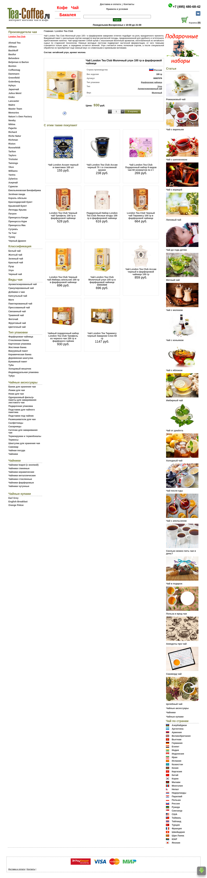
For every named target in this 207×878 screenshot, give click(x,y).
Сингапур (177, 810)
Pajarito (12, 128)
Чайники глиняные (19, 468)
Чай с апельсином (176, 521)
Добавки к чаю (16, 292)
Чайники (13, 454)
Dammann (13, 74)
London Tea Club (64, 31)
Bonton (12, 66)
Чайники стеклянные (20, 479)
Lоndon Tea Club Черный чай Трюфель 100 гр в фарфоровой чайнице (63, 215)
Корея (175, 778)
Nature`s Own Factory (20, 116)
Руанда (176, 807)
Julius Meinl (14, 93)
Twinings (13, 163)
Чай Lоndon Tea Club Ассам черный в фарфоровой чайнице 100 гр (140, 272)
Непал (175, 789)
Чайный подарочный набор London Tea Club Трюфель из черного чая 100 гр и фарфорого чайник (63, 337)
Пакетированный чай (20, 303)
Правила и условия (117, 9)
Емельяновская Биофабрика (24, 190)
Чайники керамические (21, 472)
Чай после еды (174, 490)
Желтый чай (15, 254)
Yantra (11, 174)
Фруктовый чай (17, 323)
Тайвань (176, 817)
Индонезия (178, 753)
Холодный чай (174, 460)
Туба (11, 365)
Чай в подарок (174, 583)
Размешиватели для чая (22, 419)
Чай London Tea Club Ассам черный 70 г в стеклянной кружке (102, 167)
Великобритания (181, 736)
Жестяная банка (17, 347)
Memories (13, 112)
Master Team (15, 108)
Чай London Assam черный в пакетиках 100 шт (63, 166)
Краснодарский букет (20, 202)
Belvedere (13, 58)
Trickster (13, 159)
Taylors (12, 155)
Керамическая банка (19, 354)
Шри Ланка (178, 835)
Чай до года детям (176, 250)
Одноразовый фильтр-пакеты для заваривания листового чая (22, 400)
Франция (177, 828)
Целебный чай (174, 704)
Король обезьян (17, 198)
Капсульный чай (17, 296)
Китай (175, 775)
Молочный (157, 93)
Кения (175, 768)
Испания (176, 761)
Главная (48, 31)
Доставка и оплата (110, 4)
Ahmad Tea (14, 42)
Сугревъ (13, 229)
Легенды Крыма (17, 209)
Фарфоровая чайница (20, 336)
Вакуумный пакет (18, 351)
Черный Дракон (17, 241)
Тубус (11, 376)
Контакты (129, 4)
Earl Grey (13, 498)
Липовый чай (173, 219)
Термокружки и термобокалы (24, 436)
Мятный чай (173, 280)
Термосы (13, 439)
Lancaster (13, 101)
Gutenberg (14, 81)
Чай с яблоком (174, 370)
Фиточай (13, 319)
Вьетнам (176, 739)
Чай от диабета (174, 430)
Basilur (12, 54)
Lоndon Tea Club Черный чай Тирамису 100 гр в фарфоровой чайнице (141, 215)
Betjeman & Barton (18, 62)
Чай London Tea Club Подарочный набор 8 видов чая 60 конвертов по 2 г (141, 167)
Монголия (177, 785)
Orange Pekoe (16, 505)
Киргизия (177, 771)
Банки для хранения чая (22, 386)
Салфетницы (15, 423)
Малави (176, 782)
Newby (12, 120)
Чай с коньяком (175, 340)
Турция (176, 825)
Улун (11, 270)
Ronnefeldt (14, 147)
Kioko (11, 97)
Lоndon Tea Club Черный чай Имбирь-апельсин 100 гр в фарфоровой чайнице (63, 280)
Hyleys (12, 85)
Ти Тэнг (12, 233)
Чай (75, 7)
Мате (11, 299)
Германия (177, 743)
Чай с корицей (174, 189)
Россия (158, 70)
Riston (12, 143)
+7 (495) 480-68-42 (187, 6)
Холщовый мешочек (19, 368)
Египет (175, 746)
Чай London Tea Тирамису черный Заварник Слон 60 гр (102, 336)
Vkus (11, 167)
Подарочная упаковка (20, 406)
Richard (12, 132)
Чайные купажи (175, 716)
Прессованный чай (19, 307)
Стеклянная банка (18, 340)
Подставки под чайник (21, 415)
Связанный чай (17, 311)
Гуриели (13, 186)
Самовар (13, 447)
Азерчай (13, 182)
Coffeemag (14, 70)
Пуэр (11, 266)
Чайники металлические (22, 475)
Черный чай (15, 274)
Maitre (11, 105)
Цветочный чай (17, 327)
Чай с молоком (174, 310)
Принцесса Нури (17, 221)
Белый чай (14, 251)
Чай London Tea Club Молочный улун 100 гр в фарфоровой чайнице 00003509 (102, 281)
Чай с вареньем (175, 129)
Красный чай (15, 262)
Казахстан (177, 764)
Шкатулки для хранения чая (24, 443)
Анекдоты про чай (176, 644)
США (174, 814)
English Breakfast (17, 501)
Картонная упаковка (19, 343)
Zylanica (12, 178)
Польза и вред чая (176, 613)
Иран (174, 757)
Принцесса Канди (18, 217)
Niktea (11, 124)
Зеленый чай (15, 258)
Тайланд (176, 821)
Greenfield (14, 77)
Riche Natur (14, 136)
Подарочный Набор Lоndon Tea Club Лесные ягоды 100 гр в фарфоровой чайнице (102, 215)
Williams (13, 171)
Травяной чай (16, 315)
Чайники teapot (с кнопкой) (23, 465)
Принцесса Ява (17, 225)
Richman (13, 140)
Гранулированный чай (21, 288)
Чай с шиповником (176, 159)
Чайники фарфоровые (21, 482)
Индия (175, 750)
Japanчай (13, 89)
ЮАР (174, 839)
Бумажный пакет (17, 361)
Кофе (62, 7)
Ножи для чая (16, 393)
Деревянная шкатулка (20, 358)
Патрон (12, 213)
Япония (176, 842)
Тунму (11, 237)
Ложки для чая (16, 390)
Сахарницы (14, 426)
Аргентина (177, 728)
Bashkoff (13, 50)
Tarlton (12, 151)
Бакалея (68, 14)
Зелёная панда (16, 194)
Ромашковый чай (175, 99)
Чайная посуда (16, 450)
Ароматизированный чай (22, 284)
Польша (176, 800)
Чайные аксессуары (177, 708)
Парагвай (177, 796)
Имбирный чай (174, 400)
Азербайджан (179, 725)
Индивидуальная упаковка (23, 372)
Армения (177, 732)
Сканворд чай (174, 674)
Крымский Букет (17, 206)
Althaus (12, 46)
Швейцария (178, 832)
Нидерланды (179, 793)
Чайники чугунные (18, 486)
